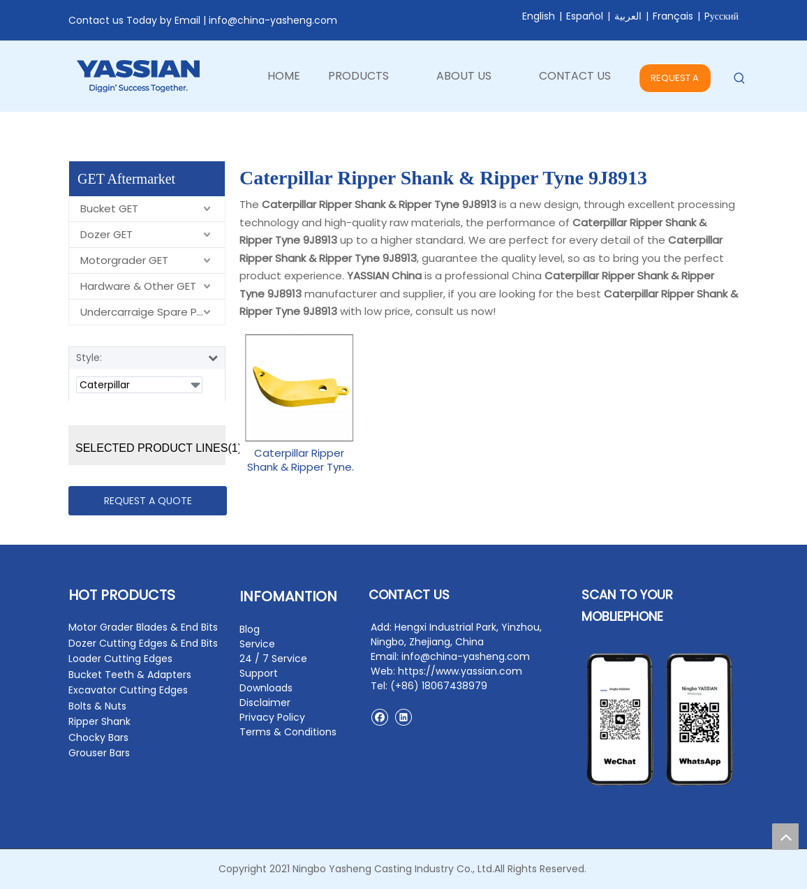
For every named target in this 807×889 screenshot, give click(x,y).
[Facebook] (379, 717)
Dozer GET (106, 234)
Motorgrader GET (124, 260)
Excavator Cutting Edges (128, 690)
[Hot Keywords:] (740, 79)
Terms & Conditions (287, 732)
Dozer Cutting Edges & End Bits (143, 643)
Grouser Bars (99, 753)
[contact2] (660, 719)
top (785, 836)
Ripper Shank (99, 721)
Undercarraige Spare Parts (149, 311)
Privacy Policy (272, 717)
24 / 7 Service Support (273, 666)
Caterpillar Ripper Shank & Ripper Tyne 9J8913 (299, 460)
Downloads (266, 688)
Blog (249, 629)
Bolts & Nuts (97, 706)
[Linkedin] (403, 717)
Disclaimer (264, 703)
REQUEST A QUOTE (675, 82)
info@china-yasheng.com (273, 20)
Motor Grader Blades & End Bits (143, 627)
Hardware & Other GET (138, 286)
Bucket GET (109, 208)
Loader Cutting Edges (120, 659)
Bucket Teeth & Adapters (129, 675)
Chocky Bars (98, 737)
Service (257, 644)
